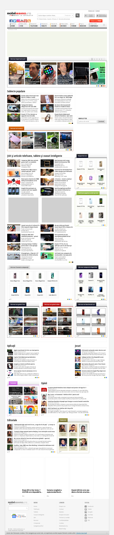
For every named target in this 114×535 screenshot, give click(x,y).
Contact (98, 10)
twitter (14, 20)
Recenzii (36, 520)
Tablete (36, 512)
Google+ (89, 512)
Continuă (101, 121)
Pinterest (89, 517)
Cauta (78, 15)
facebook (11, 20)
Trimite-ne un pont (95, 20)
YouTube (89, 515)
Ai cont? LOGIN (89, 15)
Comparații (37, 523)
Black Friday (43, 19)
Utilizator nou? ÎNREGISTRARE (101, 15)
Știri (35, 517)
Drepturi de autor (64, 515)
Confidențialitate (64, 520)
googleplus (18, 20)
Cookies (61, 523)
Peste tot (69, 15)
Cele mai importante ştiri (17, 59)
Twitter (88, 509)
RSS (87, 520)
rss (29, 20)
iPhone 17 (55, 19)
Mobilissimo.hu (63, 526)
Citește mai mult (81, 533)
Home (35, 506)
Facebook (89, 506)
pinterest (25, 20)
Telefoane (36, 509)
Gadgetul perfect (38, 526)
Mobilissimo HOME (12, 29)
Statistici (61, 512)
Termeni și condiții (64, 517)
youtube (21, 20)
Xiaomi (49, 19)
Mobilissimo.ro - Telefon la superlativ (20, 14)
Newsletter (83, 118)
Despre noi (91, 10)
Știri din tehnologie (64, 19)
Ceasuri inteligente (39, 515)
